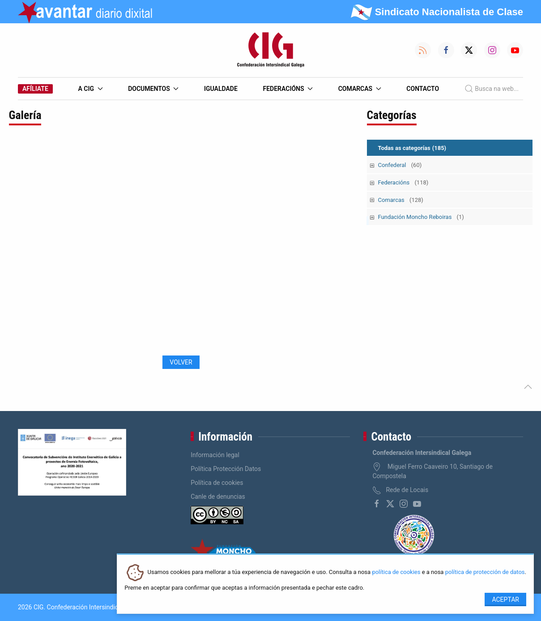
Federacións (288, 88)
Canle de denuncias (218, 496)
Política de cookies (217, 482)
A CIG (90, 88)
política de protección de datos (485, 572)
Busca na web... (491, 88)
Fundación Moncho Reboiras (421, 217)
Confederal (400, 165)
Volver (181, 362)
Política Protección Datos (226, 468)
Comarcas (359, 88)
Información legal (215, 454)
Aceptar (505, 599)
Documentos (153, 88)
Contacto (422, 88)
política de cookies (396, 572)
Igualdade (221, 88)
